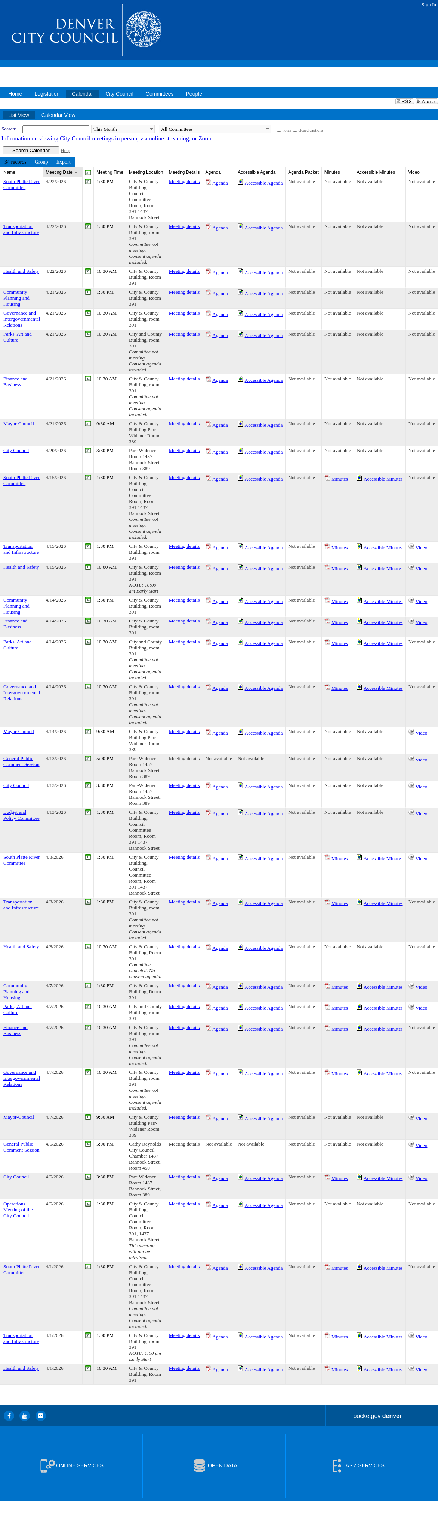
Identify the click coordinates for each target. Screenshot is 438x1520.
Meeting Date (59, 172)
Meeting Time (109, 172)
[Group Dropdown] (41, 162)
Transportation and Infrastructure (21, 229)
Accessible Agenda (264, 183)
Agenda (220, 183)
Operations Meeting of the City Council (18, 1209)
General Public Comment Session (21, 761)
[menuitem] (15, 162)
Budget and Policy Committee (21, 815)
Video (422, 547)
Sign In (429, 4)
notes (287, 130)
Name (9, 172)
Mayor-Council (18, 423)
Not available (301, 181)
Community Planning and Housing (16, 298)
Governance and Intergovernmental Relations (21, 319)
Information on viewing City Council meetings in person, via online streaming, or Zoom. (107, 138)
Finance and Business (15, 381)
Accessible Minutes (383, 479)
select (151, 129)
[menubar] (37, 162)
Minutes (339, 479)
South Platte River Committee (21, 184)
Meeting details (184, 181)
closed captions (311, 130)
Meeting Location (146, 172)
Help (65, 150)
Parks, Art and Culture (17, 337)
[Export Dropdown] (63, 162)
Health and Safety (21, 271)
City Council (16, 450)
